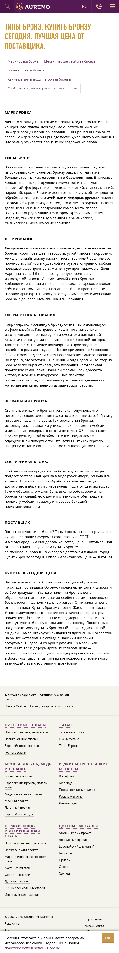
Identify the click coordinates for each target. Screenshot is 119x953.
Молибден (66, 783)
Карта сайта (93, 919)
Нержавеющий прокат (21, 850)
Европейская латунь (19, 814)
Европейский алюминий (76, 846)
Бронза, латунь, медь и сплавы (28, 767)
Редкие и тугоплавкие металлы (83, 767)
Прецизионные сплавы (21, 739)
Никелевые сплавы (25, 725)
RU (85, 6)
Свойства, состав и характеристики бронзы (43, 88)
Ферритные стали (17, 874)
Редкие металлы (71, 796)
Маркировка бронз (23, 61)
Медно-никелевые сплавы (23, 794)
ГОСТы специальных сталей (25, 888)
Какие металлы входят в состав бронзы (39, 79)
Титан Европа (68, 746)
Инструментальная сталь (23, 894)
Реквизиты (12, 923)
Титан (65, 725)
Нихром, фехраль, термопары (27, 732)
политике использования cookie (32, 948)
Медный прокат (16, 801)
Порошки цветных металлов (25, 843)
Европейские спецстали (22, 746)
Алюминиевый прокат (75, 833)
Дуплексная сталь (17, 881)
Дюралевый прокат (73, 840)
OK (108, 938)
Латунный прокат (17, 807)
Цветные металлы (78, 826)
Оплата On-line (15, 706)
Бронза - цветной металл (28, 70)
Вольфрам (66, 776)
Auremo (33, 7)
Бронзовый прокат (18, 776)
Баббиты (65, 853)
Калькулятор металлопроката (52, 706)
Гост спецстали (15, 752)
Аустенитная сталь (18, 868)
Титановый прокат (72, 732)
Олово (63, 867)
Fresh (88, 930)
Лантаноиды (68, 803)
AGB (7, 930)
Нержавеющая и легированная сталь (22, 831)
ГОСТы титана (69, 739)
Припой (64, 860)
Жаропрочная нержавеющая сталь (26, 859)
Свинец (64, 873)
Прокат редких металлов (77, 790)
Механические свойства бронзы (70, 61)
